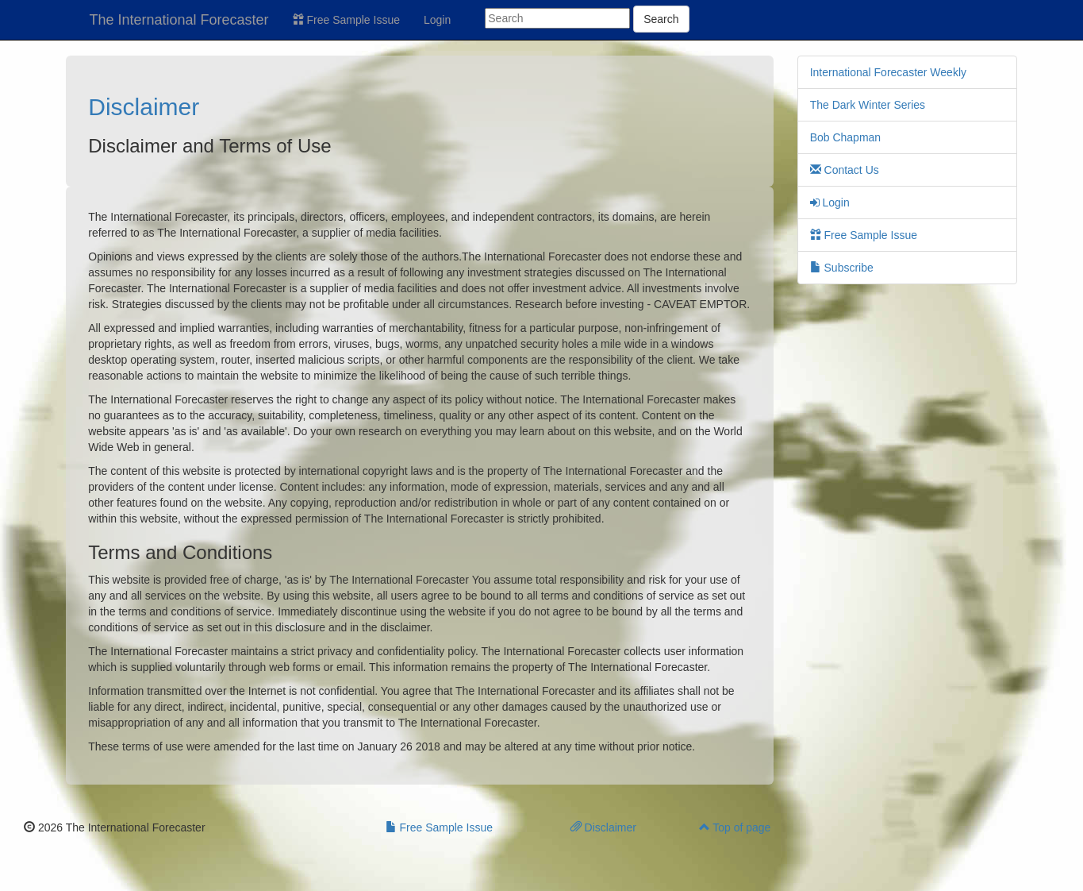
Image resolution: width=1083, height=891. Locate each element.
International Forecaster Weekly (888, 72)
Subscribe (842, 267)
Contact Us (844, 170)
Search (660, 19)
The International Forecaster (179, 20)
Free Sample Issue (346, 20)
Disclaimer (143, 107)
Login (437, 20)
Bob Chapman (845, 137)
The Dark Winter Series (867, 104)
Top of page (735, 827)
